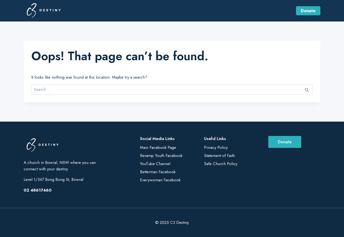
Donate (308, 11)
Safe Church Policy (220, 164)
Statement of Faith (219, 155)
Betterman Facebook (158, 172)
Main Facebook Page (158, 147)
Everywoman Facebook (160, 180)
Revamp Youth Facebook (161, 155)
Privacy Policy (216, 147)
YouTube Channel (155, 164)
